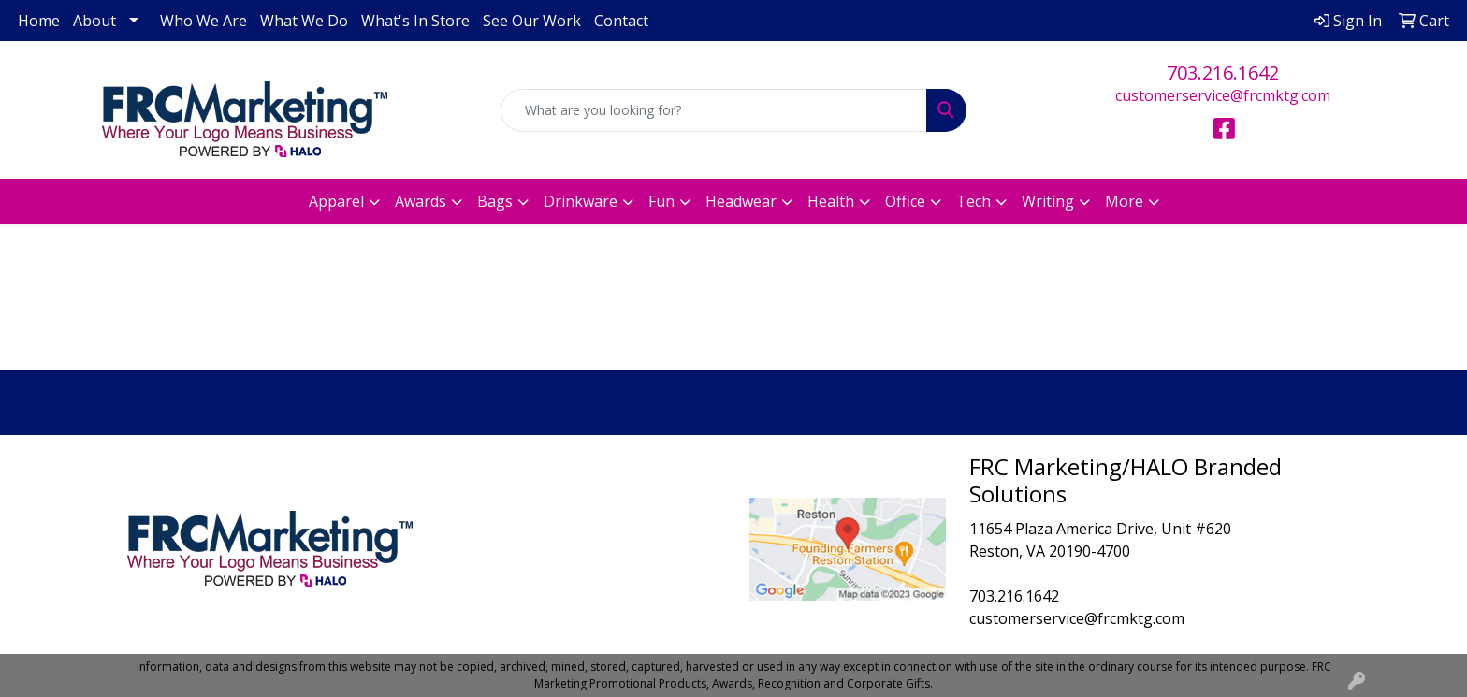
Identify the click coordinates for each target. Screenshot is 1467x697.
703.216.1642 (1223, 72)
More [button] (1124, 201)
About (94, 20)
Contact (621, 20)
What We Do (304, 20)
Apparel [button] (336, 201)
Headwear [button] (741, 201)
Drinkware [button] (580, 201)
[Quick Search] (714, 110)
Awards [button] (420, 201)
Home (39, 20)
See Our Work (532, 20)
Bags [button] (495, 201)
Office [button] (905, 201)
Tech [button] (973, 201)
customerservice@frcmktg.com (1222, 95)
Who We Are (203, 20)
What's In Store (415, 20)
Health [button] (830, 201)
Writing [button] (1048, 201)
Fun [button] (661, 201)
